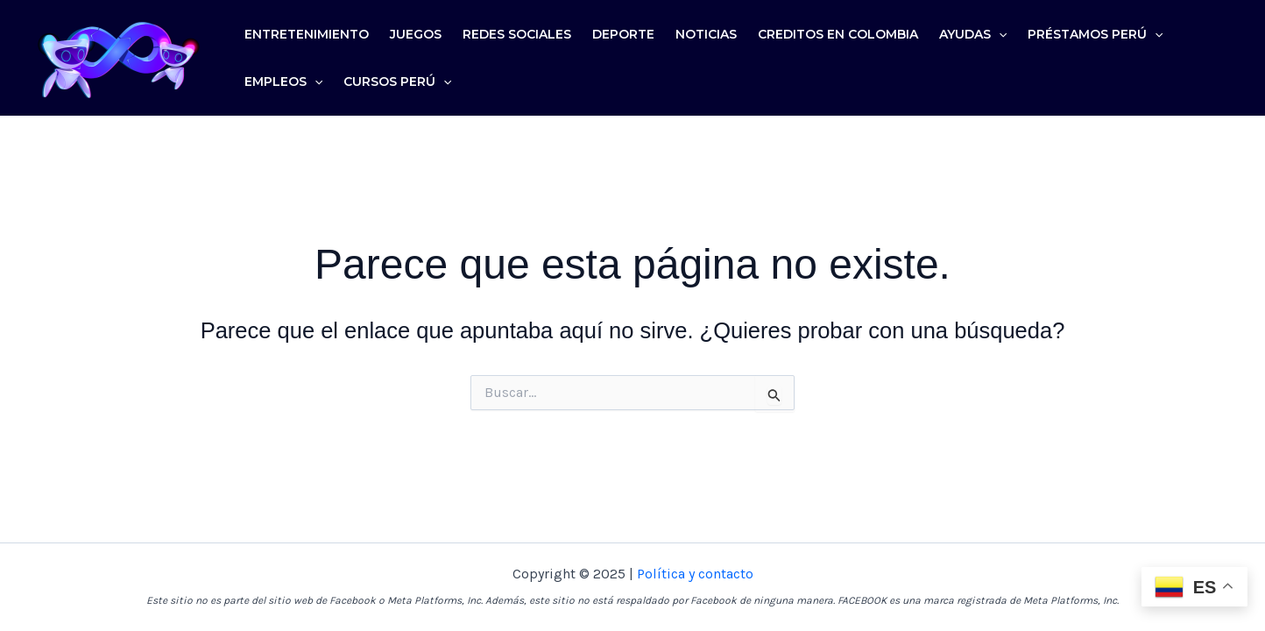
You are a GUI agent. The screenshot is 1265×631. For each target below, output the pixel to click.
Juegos (416, 34)
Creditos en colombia (838, 34)
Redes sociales (517, 34)
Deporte (623, 34)
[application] (999, 34)
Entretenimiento (306, 34)
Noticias (706, 34)
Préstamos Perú (1095, 34)
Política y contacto (695, 573)
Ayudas (973, 34)
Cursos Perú (397, 81)
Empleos (283, 81)
